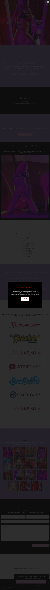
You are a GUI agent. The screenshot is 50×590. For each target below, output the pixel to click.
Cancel (25, 304)
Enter (25, 299)
